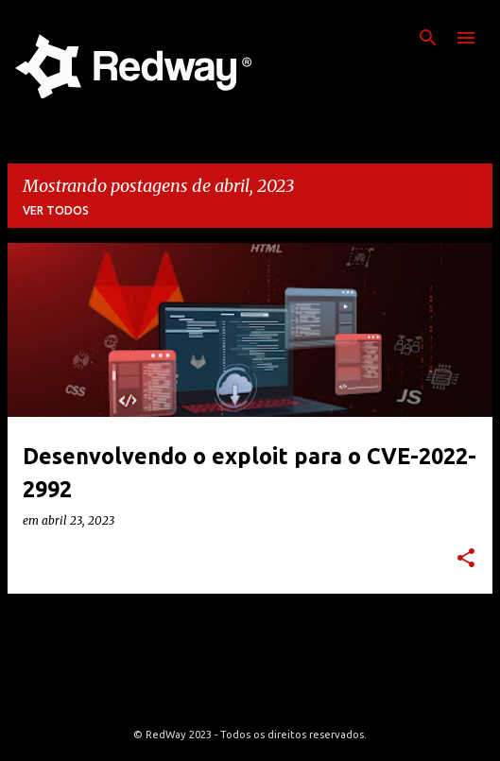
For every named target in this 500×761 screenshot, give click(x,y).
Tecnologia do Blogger (250, 695)
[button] (466, 558)
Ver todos (56, 210)
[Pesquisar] (428, 38)
